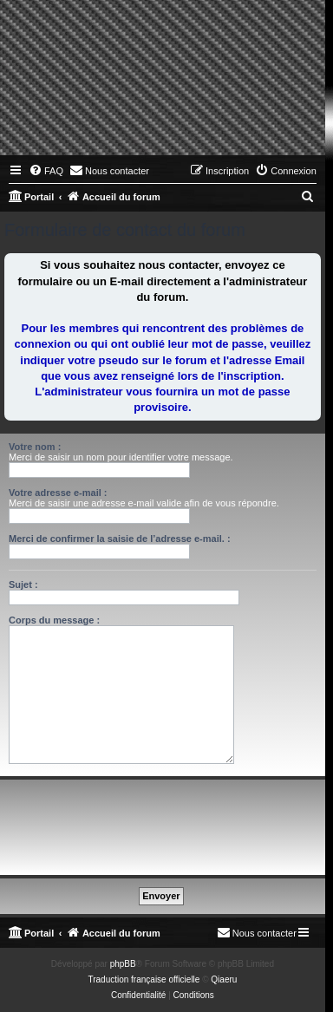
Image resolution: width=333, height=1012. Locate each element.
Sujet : (23, 584)
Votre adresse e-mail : (58, 492)
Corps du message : (54, 620)
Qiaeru (224, 979)
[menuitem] (46, 170)
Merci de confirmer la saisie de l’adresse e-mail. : (120, 538)
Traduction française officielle (143, 979)
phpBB (123, 964)
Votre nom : (35, 446)
